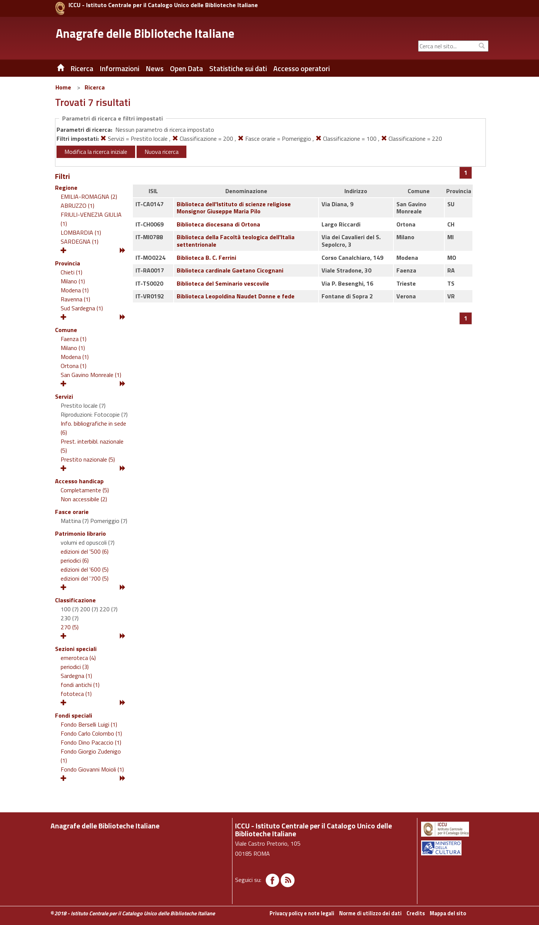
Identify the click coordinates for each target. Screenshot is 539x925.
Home (63, 87)
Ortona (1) (73, 365)
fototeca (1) (76, 693)
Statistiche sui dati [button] (238, 68)
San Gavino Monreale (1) (91, 374)
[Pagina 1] (466, 172)
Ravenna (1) (75, 299)
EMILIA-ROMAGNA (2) (89, 196)
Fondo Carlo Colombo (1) (91, 733)
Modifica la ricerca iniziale (95, 151)
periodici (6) (75, 560)
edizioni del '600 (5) (85, 569)
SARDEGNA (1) (79, 241)
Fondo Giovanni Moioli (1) (92, 769)
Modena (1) (75, 290)
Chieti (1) (71, 272)
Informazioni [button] (119, 68)
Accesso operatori (301, 68)
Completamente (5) (85, 490)
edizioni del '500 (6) (85, 551)
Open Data (186, 68)
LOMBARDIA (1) (81, 232)
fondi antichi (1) (80, 684)
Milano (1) (73, 281)
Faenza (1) (73, 338)
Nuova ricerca (161, 151)
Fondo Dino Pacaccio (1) (91, 742)
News (155, 68)
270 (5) (70, 627)
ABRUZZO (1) (77, 205)
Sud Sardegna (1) (82, 308)
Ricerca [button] (81, 68)
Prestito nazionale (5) (88, 459)
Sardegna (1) (76, 675)
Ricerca (95, 87)
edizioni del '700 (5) (85, 578)
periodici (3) (75, 666)
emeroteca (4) (78, 657)
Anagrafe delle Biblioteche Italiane (145, 33)
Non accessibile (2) (84, 499)
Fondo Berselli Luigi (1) (89, 724)
